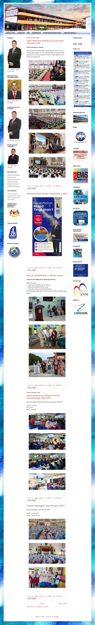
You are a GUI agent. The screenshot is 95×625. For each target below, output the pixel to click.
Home (42, 603)
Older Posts (63, 603)
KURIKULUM (20, 33)
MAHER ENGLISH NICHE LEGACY (52, 33)
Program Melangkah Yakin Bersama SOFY (46, 506)
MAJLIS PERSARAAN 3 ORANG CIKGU (45, 275)
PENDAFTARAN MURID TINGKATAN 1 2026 (47, 194)
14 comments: (57, 498)
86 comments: (57, 385)
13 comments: (57, 186)
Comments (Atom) (42, 607)
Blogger (56, 617)
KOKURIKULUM (36, 33)
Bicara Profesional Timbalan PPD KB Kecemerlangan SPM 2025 (43, 396)
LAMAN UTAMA (10, 33)
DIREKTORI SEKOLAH (70, 33)
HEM (28, 33)
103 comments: (57, 267)
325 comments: (57, 596)
